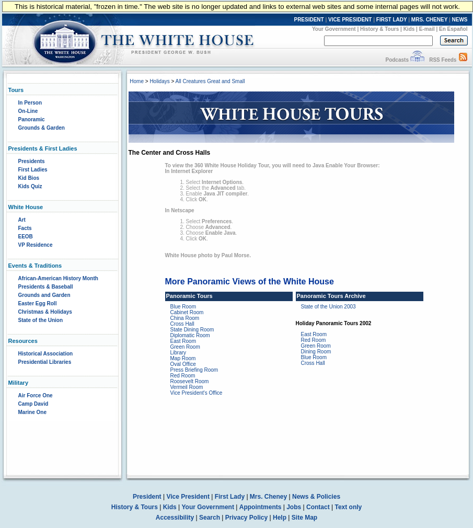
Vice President (188, 496)
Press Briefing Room (194, 370)
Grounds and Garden (44, 295)
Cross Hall (182, 324)
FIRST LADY (391, 19)
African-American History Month (58, 278)
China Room (185, 318)
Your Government (334, 29)
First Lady (230, 496)
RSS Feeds (442, 60)
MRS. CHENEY (429, 19)
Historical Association (45, 354)
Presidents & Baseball (45, 287)
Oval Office (183, 364)
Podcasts (396, 60)
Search (209, 517)
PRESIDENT (309, 19)
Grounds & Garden (41, 128)
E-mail (427, 29)
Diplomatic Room (190, 335)
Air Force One (35, 395)
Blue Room (183, 306)
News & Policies (316, 496)
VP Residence (35, 245)
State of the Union (40, 320)
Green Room (185, 347)
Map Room (183, 358)
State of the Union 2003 (328, 306)
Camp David (33, 404)
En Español (453, 29)
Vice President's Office (196, 393)
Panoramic (31, 119)
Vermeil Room (186, 387)
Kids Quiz (30, 186)
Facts (25, 228)
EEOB (25, 236)
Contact (318, 507)
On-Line (28, 111)
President (147, 496)
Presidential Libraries (45, 362)
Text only (348, 507)
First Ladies (33, 170)
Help (279, 517)
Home (137, 81)
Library (178, 352)
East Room (183, 341)
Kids (409, 29)
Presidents (31, 161)
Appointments (260, 507)
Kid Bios (29, 178)
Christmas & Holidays (45, 312)
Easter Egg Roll (37, 303)
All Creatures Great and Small (210, 81)
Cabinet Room (187, 312)
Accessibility (175, 517)
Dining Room (316, 351)
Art (22, 220)
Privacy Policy (246, 517)
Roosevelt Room (189, 381)
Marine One (32, 412)
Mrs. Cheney (268, 496)
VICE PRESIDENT (350, 19)
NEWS (460, 19)
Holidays (159, 81)
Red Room (182, 375)
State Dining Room (192, 329)
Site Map (304, 517)
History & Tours (379, 29)
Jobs (293, 507)
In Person (30, 103)
